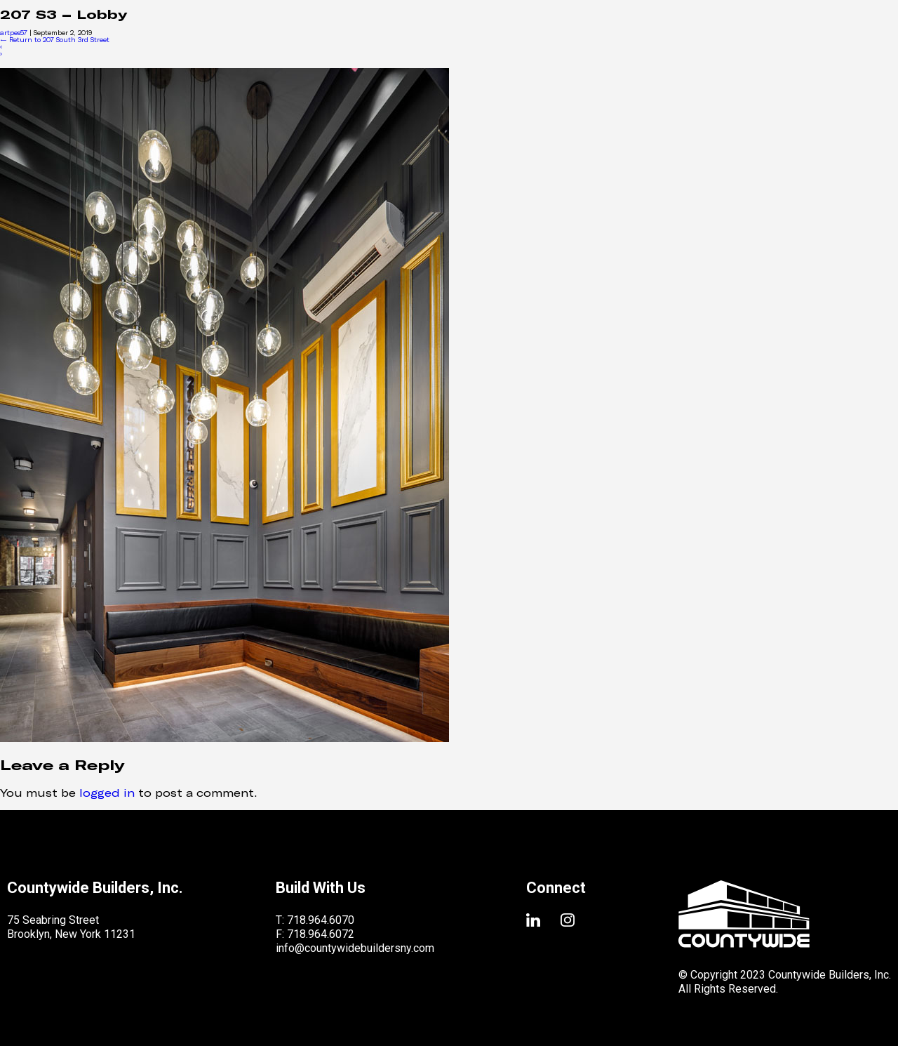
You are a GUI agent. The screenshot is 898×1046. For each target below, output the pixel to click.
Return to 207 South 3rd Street (54, 40)
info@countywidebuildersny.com (355, 948)
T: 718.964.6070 (315, 920)
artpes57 (13, 33)
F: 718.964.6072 (315, 934)
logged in (107, 792)
